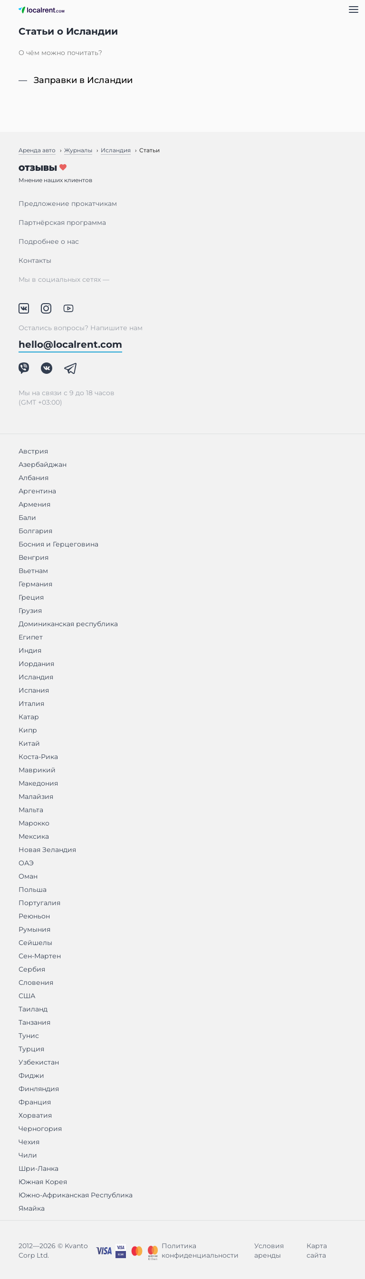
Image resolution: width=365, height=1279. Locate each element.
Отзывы (182, 174)
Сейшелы (35, 942)
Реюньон (34, 916)
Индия (30, 650)
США (27, 996)
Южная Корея (43, 1181)
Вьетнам (33, 570)
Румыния (34, 929)
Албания (33, 477)
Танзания (34, 1022)
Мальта (31, 810)
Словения (36, 982)
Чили (28, 1155)
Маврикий (37, 770)
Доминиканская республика (68, 624)
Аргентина (37, 491)
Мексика (34, 836)
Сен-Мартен (40, 956)
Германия (35, 584)
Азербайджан (43, 464)
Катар (29, 717)
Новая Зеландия (47, 849)
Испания (34, 690)
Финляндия (39, 1088)
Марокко (34, 823)
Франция (35, 1102)
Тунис (29, 1035)
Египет (31, 637)
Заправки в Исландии (83, 80)
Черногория (40, 1128)
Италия (31, 703)
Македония (38, 783)
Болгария (35, 531)
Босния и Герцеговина (58, 544)
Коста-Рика (38, 756)
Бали (27, 517)
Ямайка (32, 1208)
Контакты (35, 260)
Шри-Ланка (38, 1168)
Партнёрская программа (62, 222)
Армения (34, 504)
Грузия (30, 610)
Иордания (36, 663)
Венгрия (33, 557)
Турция (31, 1049)
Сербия (32, 969)
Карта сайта (317, 1251)
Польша (33, 889)
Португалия (39, 903)
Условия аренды (269, 1251)
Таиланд (33, 1009)
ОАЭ (26, 863)
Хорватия (35, 1115)
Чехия (29, 1142)
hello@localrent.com (70, 344)
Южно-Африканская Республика (76, 1195)
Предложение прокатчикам (68, 203)
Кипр (28, 730)
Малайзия (36, 796)
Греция (31, 597)
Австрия (33, 451)
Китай (29, 743)
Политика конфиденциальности (200, 1251)
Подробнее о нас (49, 241)
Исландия (36, 677)
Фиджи (31, 1075)
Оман (28, 876)
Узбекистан (39, 1062)
